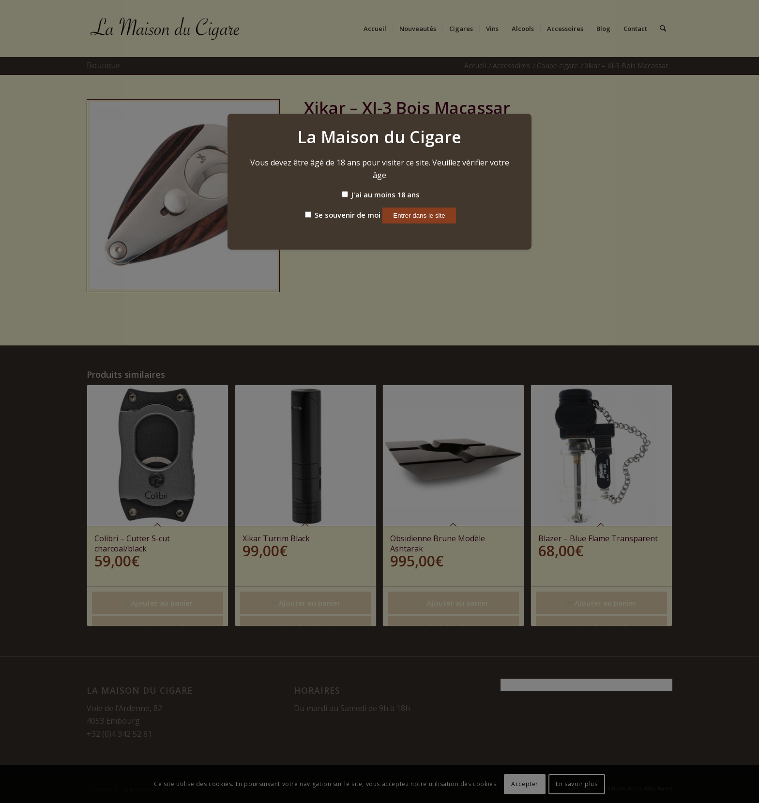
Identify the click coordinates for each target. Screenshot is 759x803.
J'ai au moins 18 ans (381, 194)
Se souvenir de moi (342, 215)
